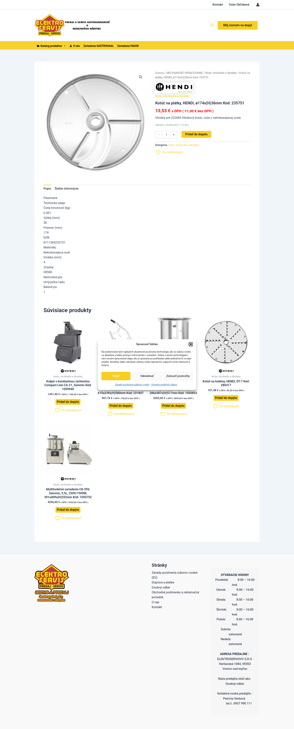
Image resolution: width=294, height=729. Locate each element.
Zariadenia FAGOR (128, 45)
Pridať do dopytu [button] (68, 402)
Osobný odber (161, 587)
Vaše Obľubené (239, 4)
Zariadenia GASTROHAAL (98, 45)
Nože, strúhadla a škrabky (221, 73)
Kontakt (217, 4)
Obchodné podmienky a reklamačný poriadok (175, 595)
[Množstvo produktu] (166, 134)
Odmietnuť (147, 376)
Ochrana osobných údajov (164, 385)
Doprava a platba (163, 582)
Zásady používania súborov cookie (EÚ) (175, 575)
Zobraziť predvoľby (178, 376)
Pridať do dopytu (196, 134)
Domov (159, 73)
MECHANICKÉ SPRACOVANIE (184, 73)
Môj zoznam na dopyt (237, 25)
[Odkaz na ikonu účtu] (258, 4)
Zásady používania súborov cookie (132, 385)
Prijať (116, 376)
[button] (191, 344)
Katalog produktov (53, 45)
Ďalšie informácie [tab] (67, 188)
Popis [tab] (47, 188)
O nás (76, 45)
